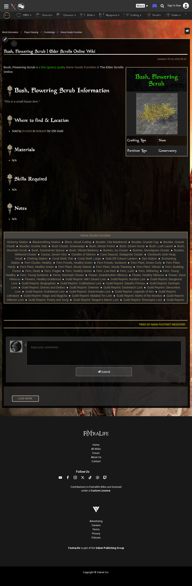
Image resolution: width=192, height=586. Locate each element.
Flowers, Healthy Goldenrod (43, 279)
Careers (96, 525)
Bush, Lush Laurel (161, 246)
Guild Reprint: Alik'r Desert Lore (86, 279)
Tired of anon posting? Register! (162, 324)
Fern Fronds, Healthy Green (74, 262)
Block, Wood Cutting (78, 242)
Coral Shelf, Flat (62, 258)
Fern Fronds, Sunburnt (111, 262)
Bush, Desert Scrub (131, 246)
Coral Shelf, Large (89, 258)
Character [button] (66, 15)
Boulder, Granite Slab (33, 246)
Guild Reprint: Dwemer (84, 287)
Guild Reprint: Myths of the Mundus (139, 295)
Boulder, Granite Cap (145, 242)
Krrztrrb (27, 131)
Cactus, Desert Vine (54, 254)
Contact (96, 461)
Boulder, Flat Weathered (111, 242)
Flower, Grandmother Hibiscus (108, 275)
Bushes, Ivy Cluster (115, 250)
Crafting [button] (132, 15)
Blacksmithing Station (46, 242)
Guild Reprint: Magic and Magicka (45, 295)
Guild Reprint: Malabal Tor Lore (92, 295)
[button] (142, 5)
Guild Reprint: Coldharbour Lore (80, 283)
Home (96, 444)
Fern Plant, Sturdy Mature (75, 266)
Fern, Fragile (52, 271)
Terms (96, 529)
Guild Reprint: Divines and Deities (43, 287)
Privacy (96, 533)
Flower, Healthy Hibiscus (148, 275)
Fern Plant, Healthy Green (37, 266)
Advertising (96, 521)
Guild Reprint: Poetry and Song (49, 299)
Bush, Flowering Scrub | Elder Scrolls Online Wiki (49, 51)
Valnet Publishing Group (110, 548)
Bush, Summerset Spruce (48, 250)
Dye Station (149, 258)
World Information (10, 32)
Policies (96, 537)
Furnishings (49, 32)
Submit (104, 371)
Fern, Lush (127, 271)
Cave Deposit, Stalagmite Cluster (121, 254)
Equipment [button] (109, 15)
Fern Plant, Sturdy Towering (114, 266)
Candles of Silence (84, 254)
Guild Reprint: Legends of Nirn (134, 291)
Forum (96, 453)
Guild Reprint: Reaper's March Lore (96, 299)
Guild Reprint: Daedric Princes (125, 283)
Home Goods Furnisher (71, 32)
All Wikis (96, 449)
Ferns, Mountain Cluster (68, 275)
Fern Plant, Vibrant (149, 266)
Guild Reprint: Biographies (39, 283)
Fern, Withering (149, 271)
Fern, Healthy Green (79, 271)
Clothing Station (37, 258)
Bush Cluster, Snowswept (68, 246)
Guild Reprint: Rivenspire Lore (142, 299)
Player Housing (31, 32)
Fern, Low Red (106, 271)
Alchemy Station (17, 242)
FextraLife (74, 548)
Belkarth (41, 131)
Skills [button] (87, 15)
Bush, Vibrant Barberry (83, 250)
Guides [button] (173, 15)
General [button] (44, 15)
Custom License (100, 490)
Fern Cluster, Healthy (38, 262)
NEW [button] (23, 15)
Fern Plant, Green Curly (146, 262)
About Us (96, 457)
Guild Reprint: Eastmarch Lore (123, 287)
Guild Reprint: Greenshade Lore (89, 291)
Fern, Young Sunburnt (34, 275)
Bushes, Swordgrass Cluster (151, 250)
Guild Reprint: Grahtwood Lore (45, 291)
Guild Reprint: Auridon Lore (128, 279)
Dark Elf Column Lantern (121, 258)
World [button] (153, 15)
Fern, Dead (32, 271)
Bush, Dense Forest (102, 246)
